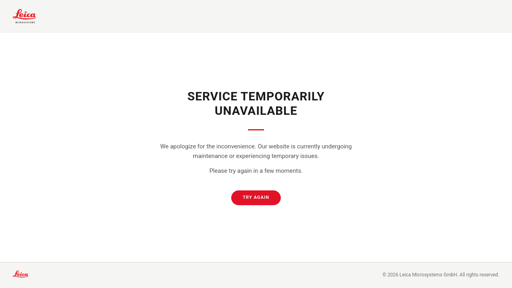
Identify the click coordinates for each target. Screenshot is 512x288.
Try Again (256, 197)
